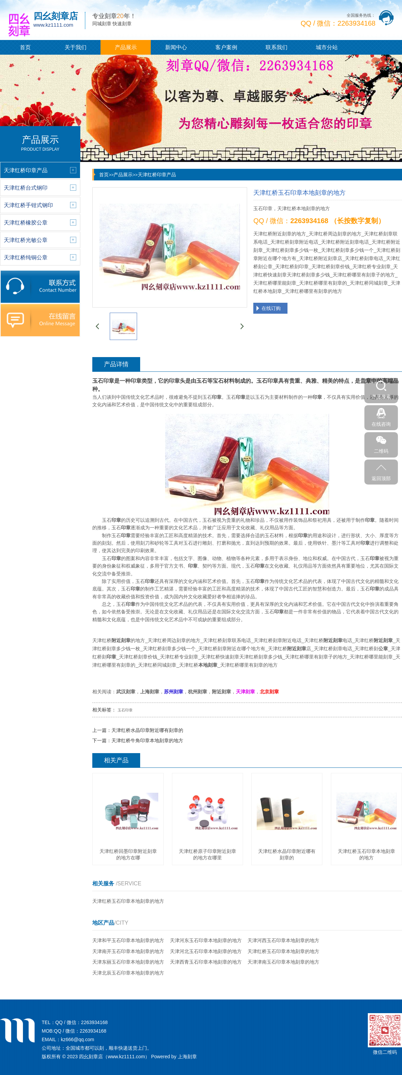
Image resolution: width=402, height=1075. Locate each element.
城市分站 (327, 47)
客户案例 (226, 47)
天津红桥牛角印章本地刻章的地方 (147, 740)
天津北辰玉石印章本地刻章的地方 (128, 973)
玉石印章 (125, 710)
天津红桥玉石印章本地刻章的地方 (128, 901)
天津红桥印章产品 (157, 174)
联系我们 (276, 47)
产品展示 (126, 47)
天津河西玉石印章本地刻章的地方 (283, 940)
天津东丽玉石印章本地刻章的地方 (128, 962)
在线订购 (271, 308)
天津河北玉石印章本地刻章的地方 (206, 951)
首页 (25, 47)
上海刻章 (187, 1056)
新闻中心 (176, 47)
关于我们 (75, 47)
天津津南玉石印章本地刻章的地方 (283, 962)
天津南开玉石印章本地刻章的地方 (128, 951)
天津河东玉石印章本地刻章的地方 (206, 940)
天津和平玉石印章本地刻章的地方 (128, 940)
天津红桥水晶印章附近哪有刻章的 (147, 730)
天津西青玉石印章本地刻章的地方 (206, 962)
